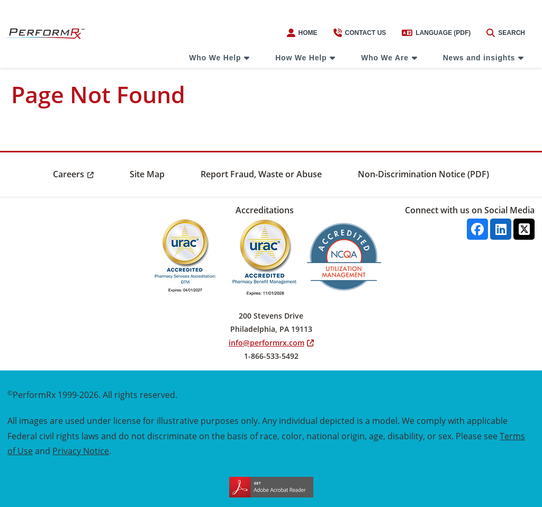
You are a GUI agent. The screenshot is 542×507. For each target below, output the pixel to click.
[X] (524, 229)
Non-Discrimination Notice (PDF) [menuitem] (423, 174)
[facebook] (477, 229)
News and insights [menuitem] (479, 57)
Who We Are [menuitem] (385, 57)
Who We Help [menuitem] (215, 57)
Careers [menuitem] (68, 174)
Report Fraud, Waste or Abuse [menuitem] (261, 174)
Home (302, 33)
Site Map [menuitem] (147, 174)
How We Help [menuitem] (301, 57)
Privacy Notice (80, 450)
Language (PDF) (436, 33)
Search (505, 33)
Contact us (359, 33)
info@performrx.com (266, 343)
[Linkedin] (500, 229)
